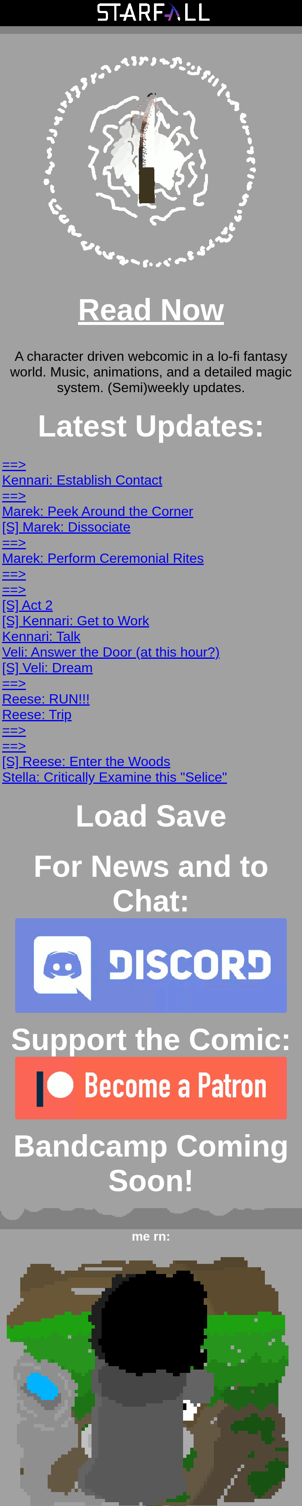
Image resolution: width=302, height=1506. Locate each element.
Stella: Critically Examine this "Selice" (114, 777)
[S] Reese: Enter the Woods (86, 761)
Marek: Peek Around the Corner (97, 511)
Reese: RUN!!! (46, 699)
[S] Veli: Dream (47, 667)
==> (14, 464)
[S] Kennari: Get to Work (75, 620)
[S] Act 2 (27, 605)
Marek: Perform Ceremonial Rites (103, 558)
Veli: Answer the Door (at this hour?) (111, 652)
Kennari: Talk (41, 636)
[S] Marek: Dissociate (66, 527)
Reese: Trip (37, 714)
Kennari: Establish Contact (82, 480)
